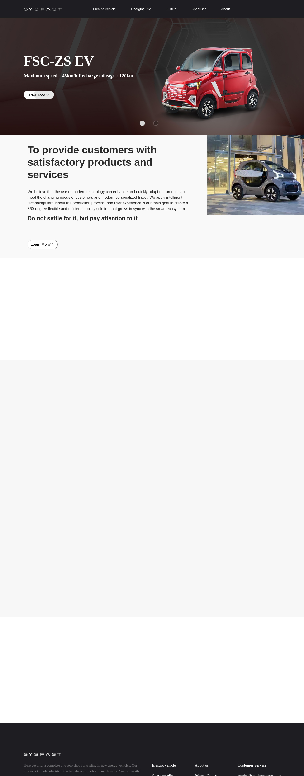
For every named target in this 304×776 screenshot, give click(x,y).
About (225, 9)
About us (202, 765)
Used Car (199, 9)
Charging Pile (141, 9)
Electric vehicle (164, 765)
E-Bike (171, 9)
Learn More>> (43, 244)
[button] (142, 123)
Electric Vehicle (104, 9)
